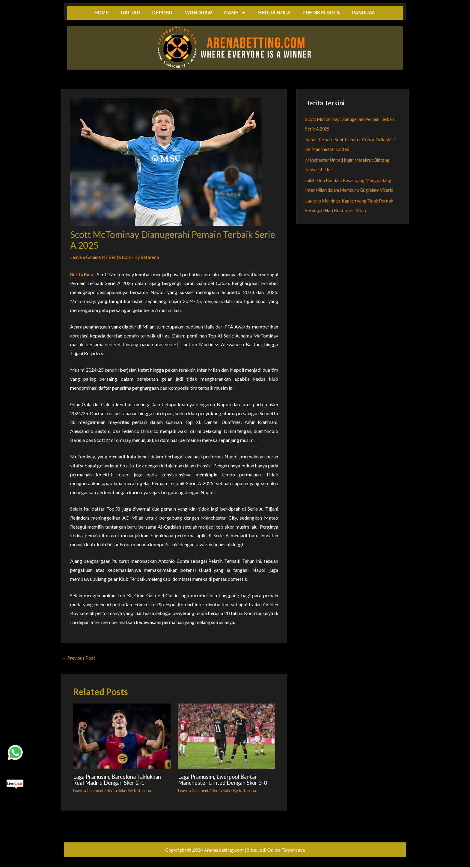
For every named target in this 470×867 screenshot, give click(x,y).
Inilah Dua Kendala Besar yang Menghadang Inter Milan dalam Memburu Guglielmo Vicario (350, 189)
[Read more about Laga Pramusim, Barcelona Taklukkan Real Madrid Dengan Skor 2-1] (122, 737)
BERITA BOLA (274, 12)
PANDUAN (364, 12)
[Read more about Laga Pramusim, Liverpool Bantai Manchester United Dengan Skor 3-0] (226, 737)
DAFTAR (130, 12)
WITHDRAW (198, 12)
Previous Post (79, 658)
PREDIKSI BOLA (321, 12)
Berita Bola (122, 257)
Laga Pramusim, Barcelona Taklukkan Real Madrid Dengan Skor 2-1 (115, 783)
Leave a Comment (88, 257)
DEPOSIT (162, 12)
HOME (101, 12)
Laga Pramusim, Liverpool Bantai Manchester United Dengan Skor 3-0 (225, 783)
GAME (235, 13)
